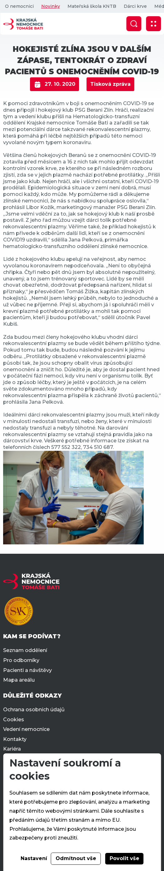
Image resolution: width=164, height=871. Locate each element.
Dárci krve (135, 6)
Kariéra (12, 749)
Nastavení (34, 858)
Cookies (13, 720)
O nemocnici (19, 6)
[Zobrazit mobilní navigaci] (153, 23)
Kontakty (15, 739)
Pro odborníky (21, 660)
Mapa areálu (19, 680)
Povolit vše (124, 858)
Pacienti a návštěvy (27, 670)
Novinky (50, 6)
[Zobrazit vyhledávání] (133, 23)
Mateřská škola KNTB (91, 6)
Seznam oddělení (25, 650)
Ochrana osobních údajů (34, 710)
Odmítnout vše (76, 858)
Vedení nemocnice (26, 729)
